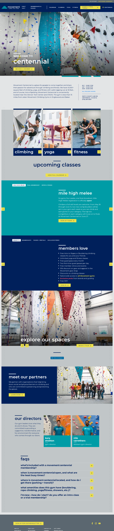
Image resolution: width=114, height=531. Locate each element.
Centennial (108, 7)
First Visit (24, 7)
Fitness (75, 7)
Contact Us (47, 528)
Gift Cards (57, 528)
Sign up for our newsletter (27, 523)
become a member (23, 69)
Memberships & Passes (36, 7)
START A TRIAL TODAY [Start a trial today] (87, 7)
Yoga (68, 7)
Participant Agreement (105, 1)
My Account (93, 1)
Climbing (61, 7)
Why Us (16, 528)
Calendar (52, 7)
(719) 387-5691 (86, 99)
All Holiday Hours (88, 91)
